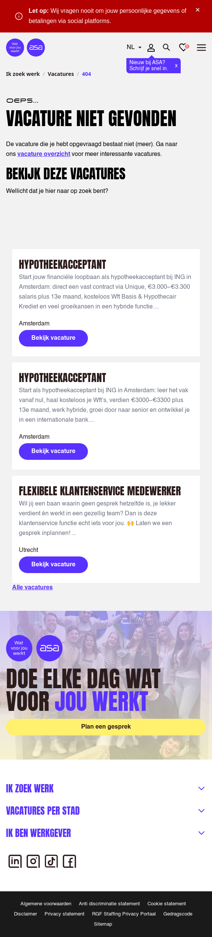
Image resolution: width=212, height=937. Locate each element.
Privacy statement (64, 914)
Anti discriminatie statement (109, 904)
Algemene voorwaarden (45, 904)
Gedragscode (177, 914)
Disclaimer (25, 914)
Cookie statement (166, 904)
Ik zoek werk (23, 73)
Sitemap (103, 924)
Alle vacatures (32, 588)
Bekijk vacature (53, 338)
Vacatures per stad (43, 810)
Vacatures (61, 73)
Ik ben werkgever (38, 833)
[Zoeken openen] (167, 47)
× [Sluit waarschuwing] (197, 10)
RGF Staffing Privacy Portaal (124, 914)
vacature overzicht (43, 154)
